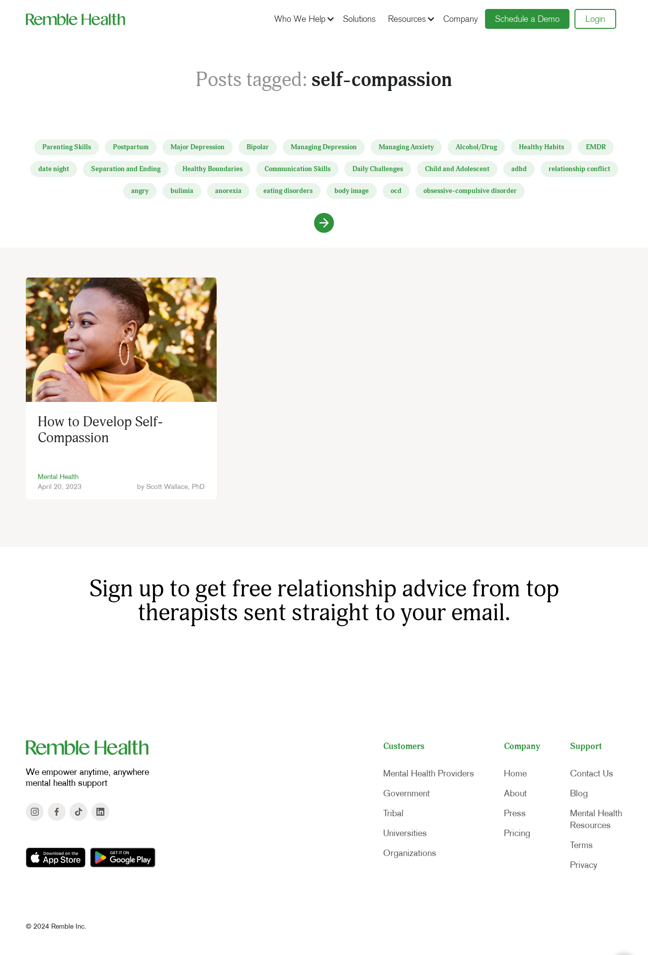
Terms (581, 845)
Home (515, 773)
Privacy (583, 865)
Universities (405, 833)
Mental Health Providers (428, 773)
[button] (303, 19)
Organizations (409, 853)
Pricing (517, 833)
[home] (75, 18)
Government (406, 793)
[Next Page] (324, 223)
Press (515, 813)
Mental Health (58, 476)
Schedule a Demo (527, 18)
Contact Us (591, 773)
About (515, 793)
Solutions (359, 18)
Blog (579, 793)
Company (460, 18)
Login (595, 18)
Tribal (393, 813)
